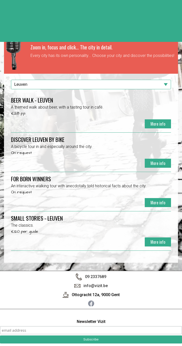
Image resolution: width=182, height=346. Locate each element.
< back (173, 17)
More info (157, 124)
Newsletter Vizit (91, 322)
